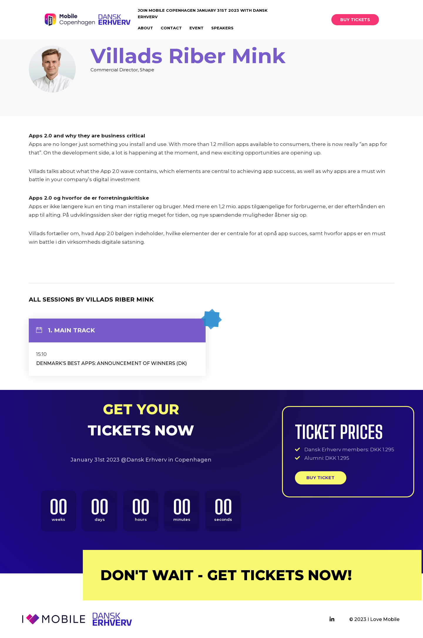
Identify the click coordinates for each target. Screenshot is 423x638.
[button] (355, 19)
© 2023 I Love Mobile (374, 619)
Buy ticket (320, 477)
